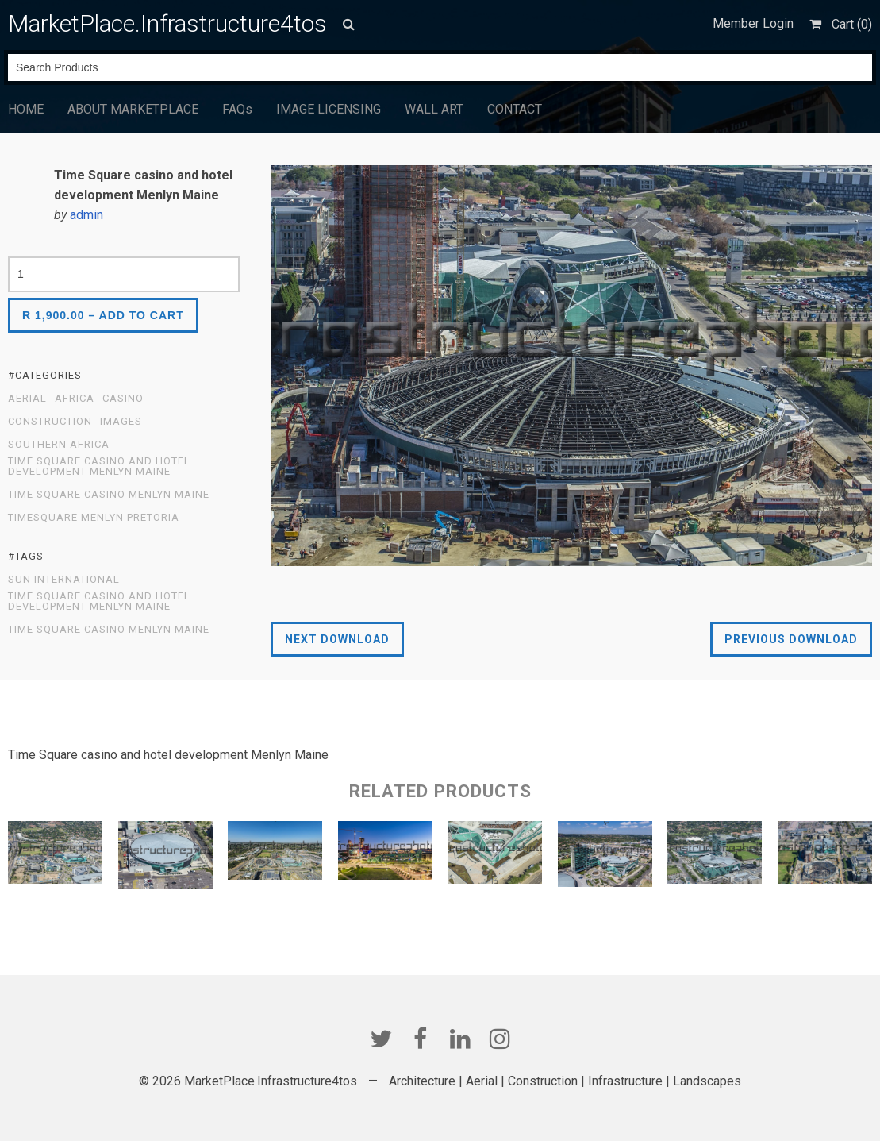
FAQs (237, 109)
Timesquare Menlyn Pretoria (93, 517)
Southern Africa (59, 444)
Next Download (337, 639)
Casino (123, 398)
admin (86, 214)
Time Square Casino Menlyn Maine (108, 494)
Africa (74, 398)
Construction (50, 421)
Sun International (64, 579)
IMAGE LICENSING (328, 109)
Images (121, 421)
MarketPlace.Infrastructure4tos (167, 23)
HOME (26, 109)
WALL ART (434, 109)
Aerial (27, 398)
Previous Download (791, 639)
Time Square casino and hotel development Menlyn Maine (99, 466)
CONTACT (514, 109)
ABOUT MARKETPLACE (132, 109)
